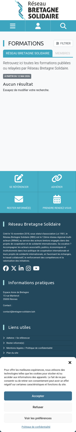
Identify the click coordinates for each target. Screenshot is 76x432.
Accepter (38, 396)
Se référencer (23, 338)
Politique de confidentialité (36, 427)
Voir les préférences (38, 418)
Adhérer (10, 338)
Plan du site (12, 353)
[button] (70, 362)
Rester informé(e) (15, 343)
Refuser (38, 407)
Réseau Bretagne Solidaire (27, 53)
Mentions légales (15, 348)
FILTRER (63, 43)
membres (62, 53)
